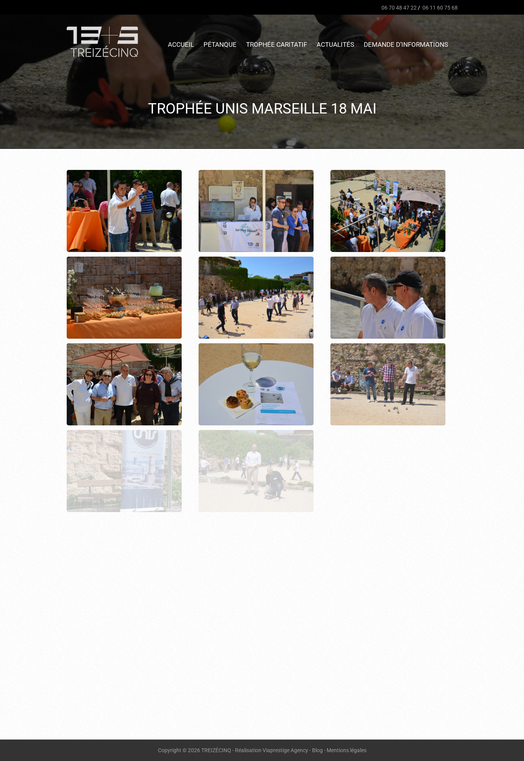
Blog (317, 750)
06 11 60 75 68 (439, 8)
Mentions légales (346, 750)
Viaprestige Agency (285, 750)
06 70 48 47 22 (398, 8)
